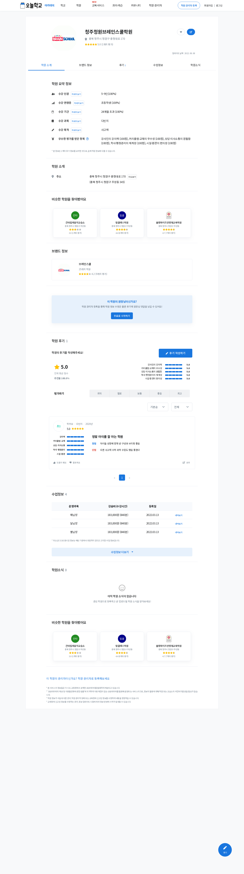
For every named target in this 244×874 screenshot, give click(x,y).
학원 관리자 (155, 5)
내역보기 (178, 515)
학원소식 (195, 65)
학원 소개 (46, 65)
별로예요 (74, 462)
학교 (62, 5)
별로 (119, 393)
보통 (139, 393)
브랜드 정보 (85, 65)
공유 (186, 462)
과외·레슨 (117, 5)
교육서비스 (98, 4)
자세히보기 (76, 94)
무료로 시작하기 (122, 315)
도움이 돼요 (59, 462)
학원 (78, 5)
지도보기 (132, 176)
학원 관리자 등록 (189, 5)
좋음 (159, 393)
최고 (180, 393)
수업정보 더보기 (122, 552)
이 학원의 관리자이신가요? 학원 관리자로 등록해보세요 (78, 678)
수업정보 (158, 65)
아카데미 (50, 5)
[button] (157, 407)
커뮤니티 (136, 5)
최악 (99, 393)
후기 (122, 65)
